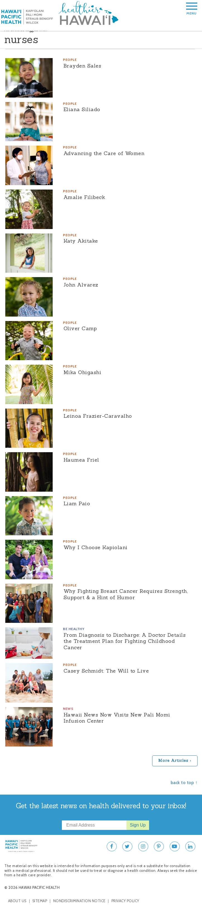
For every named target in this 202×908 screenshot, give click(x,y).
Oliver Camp (80, 328)
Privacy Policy (125, 901)
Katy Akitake (81, 241)
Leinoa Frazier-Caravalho (98, 416)
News (68, 709)
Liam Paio (77, 503)
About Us (17, 901)
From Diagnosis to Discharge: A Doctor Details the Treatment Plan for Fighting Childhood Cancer (125, 641)
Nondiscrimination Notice (79, 901)
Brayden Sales (82, 66)
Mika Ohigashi (82, 372)
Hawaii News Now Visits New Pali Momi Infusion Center (117, 718)
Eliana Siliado (82, 109)
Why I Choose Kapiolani (96, 547)
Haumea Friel (81, 460)
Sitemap (39, 901)
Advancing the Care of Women (104, 153)
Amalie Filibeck (84, 197)
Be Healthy (73, 629)
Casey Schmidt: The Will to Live (106, 671)
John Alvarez (81, 285)
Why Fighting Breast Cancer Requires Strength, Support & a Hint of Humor (126, 594)
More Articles (173, 760)
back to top (182, 782)
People (70, 60)
